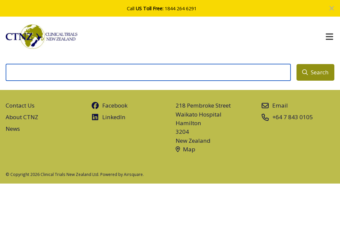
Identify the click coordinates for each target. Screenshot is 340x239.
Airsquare (133, 174)
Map (185, 149)
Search (315, 72)
